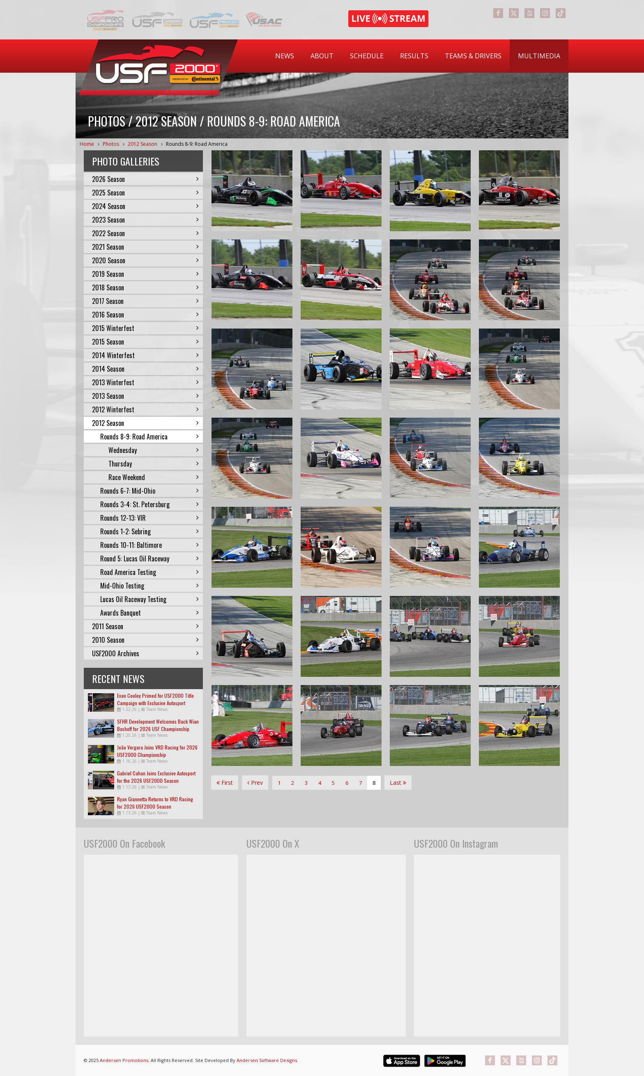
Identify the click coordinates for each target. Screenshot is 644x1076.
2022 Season (145, 233)
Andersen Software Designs (267, 1060)
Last (398, 782)
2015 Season (145, 342)
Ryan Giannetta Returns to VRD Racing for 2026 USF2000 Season (155, 803)
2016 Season (145, 315)
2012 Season (142, 143)
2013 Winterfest (145, 382)
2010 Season (145, 640)
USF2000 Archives (145, 653)
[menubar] (417, 56)
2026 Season (145, 179)
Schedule (367, 55)
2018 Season (145, 287)
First (224, 782)
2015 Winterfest (145, 328)
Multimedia (539, 55)
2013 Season (145, 396)
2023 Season (145, 220)
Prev (255, 782)
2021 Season (145, 247)
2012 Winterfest (145, 409)
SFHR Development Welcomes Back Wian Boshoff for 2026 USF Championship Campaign (158, 729)
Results (414, 55)
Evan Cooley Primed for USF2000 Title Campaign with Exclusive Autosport (155, 699)
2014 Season (145, 369)
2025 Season (145, 193)
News (284, 55)
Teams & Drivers (473, 55)
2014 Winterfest (145, 355)
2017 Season (145, 301)
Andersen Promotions (124, 1060)
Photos (111, 143)
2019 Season (145, 274)
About (322, 55)
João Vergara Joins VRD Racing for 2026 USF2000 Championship (157, 751)
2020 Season (145, 260)
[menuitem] (284, 56)
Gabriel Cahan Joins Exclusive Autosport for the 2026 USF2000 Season (156, 777)
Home (87, 143)
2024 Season (145, 206)
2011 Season (145, 626)
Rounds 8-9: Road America (197, 143)
